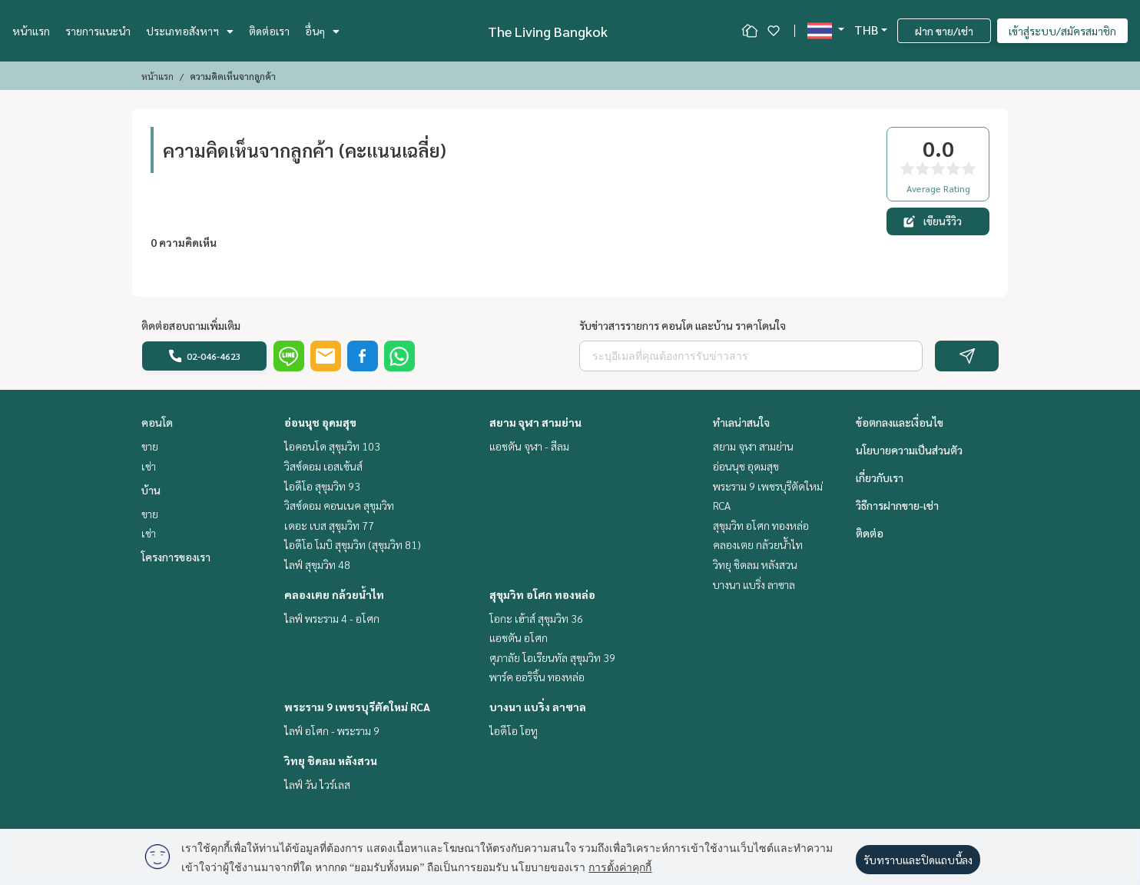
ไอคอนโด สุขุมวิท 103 (332, 446)
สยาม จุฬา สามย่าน (535, 422)
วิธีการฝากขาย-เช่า (897, 505)
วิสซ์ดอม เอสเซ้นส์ (323, 466)
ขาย (149, 446)
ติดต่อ (869, 533)
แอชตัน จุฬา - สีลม (529, 446)
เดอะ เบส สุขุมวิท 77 (329, 525)
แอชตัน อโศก (518, 637)
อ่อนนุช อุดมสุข (320, 422)
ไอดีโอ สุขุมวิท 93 (322, 486)
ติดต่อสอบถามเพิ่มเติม (190, 325)
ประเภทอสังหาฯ (190, 31)
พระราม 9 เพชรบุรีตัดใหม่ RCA (357, 707)
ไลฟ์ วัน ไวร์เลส (317, 784)
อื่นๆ (322, 31)
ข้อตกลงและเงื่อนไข (899, 422)
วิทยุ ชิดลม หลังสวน (330, 760)
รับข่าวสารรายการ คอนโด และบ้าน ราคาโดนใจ (682, 325)
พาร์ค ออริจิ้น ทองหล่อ (537, 677)
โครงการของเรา (175, 557)
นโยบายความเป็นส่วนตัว (909, 450)
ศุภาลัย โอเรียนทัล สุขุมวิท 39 (552, 657)
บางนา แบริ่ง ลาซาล (537, 707)
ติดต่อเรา (269, 31)
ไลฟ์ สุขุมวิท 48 (317, 564)
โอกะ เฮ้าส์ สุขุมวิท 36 (536, 618)
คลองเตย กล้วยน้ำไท (334, 594)
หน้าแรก (31, 31)
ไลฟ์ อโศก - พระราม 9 (331, 730)
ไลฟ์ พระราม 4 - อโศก (331, 618)
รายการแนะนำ (98, 31)
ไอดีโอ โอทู (513, 730)
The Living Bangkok (548, 31)
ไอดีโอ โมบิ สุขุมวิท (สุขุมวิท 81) (352, 544)
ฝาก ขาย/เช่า (944, 31)
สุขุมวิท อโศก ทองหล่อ (542, 594)
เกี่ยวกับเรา (879, 477)
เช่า (148, 466)
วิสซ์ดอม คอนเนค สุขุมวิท (339, 505)
